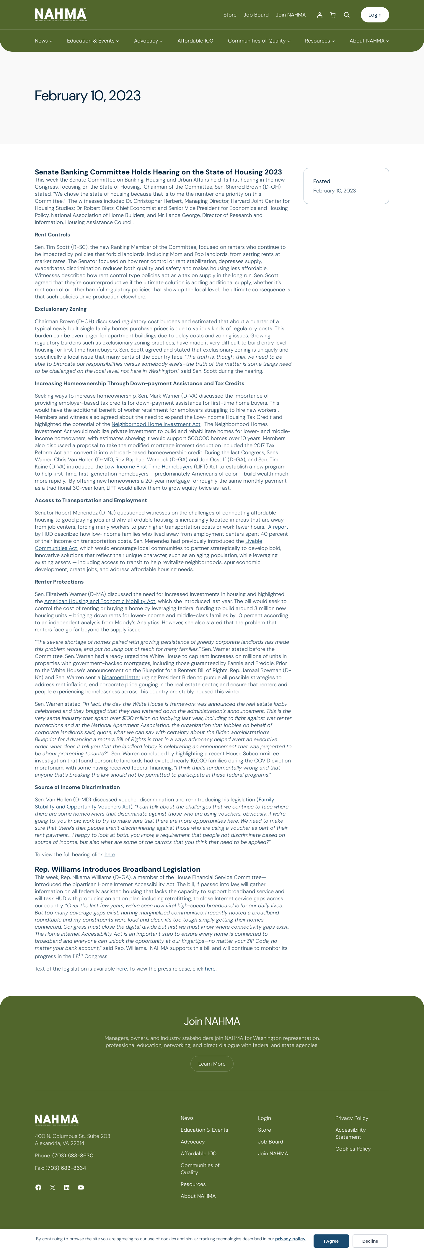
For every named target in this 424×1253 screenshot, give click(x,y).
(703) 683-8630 (72, 1155)
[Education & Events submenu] (93, 41)
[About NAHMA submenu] (369, 41)
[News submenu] (43, 41)
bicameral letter (121, 677)
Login (374, 14)
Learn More (212, 1063)
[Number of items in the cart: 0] (333, 15)
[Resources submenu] (320, 41)
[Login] (319, 15)
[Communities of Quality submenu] (259, 41)
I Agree (331, 1241)
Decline (370, 1241)
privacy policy (290, 1239)
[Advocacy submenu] (148, 41)
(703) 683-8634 (65, 1168)
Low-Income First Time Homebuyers (149, 466)
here (110, 854)
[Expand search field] (346, 14)
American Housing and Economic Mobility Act (100, 601)
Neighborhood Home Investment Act (156, 424)
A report (278, 526)
